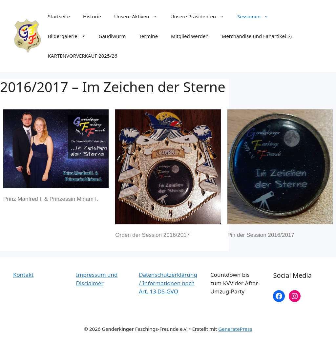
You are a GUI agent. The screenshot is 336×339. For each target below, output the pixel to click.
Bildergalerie (70, 36)
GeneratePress (235, 329)
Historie (92, 16)
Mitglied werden (190, 36)
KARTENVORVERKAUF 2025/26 (82, 55)
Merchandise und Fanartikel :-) (257, 36)
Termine (148, 36)
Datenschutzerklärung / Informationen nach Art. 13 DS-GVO (168, 283)
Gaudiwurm (112, 36)
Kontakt (23, 274)
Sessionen (256, 16)
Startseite (59, 16)
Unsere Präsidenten (200, 16)
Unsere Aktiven (139, 16)
